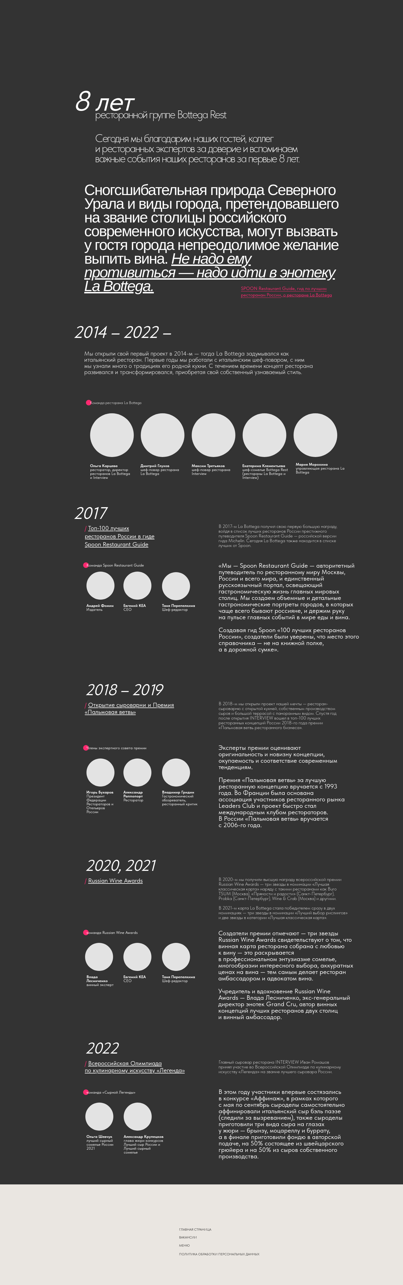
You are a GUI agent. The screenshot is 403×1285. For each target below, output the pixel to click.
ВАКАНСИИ (188, 1237)
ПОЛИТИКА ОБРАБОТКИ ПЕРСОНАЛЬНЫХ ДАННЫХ (219, 1254)
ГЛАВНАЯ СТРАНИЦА (195, 1229)
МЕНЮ (184, 1245)
